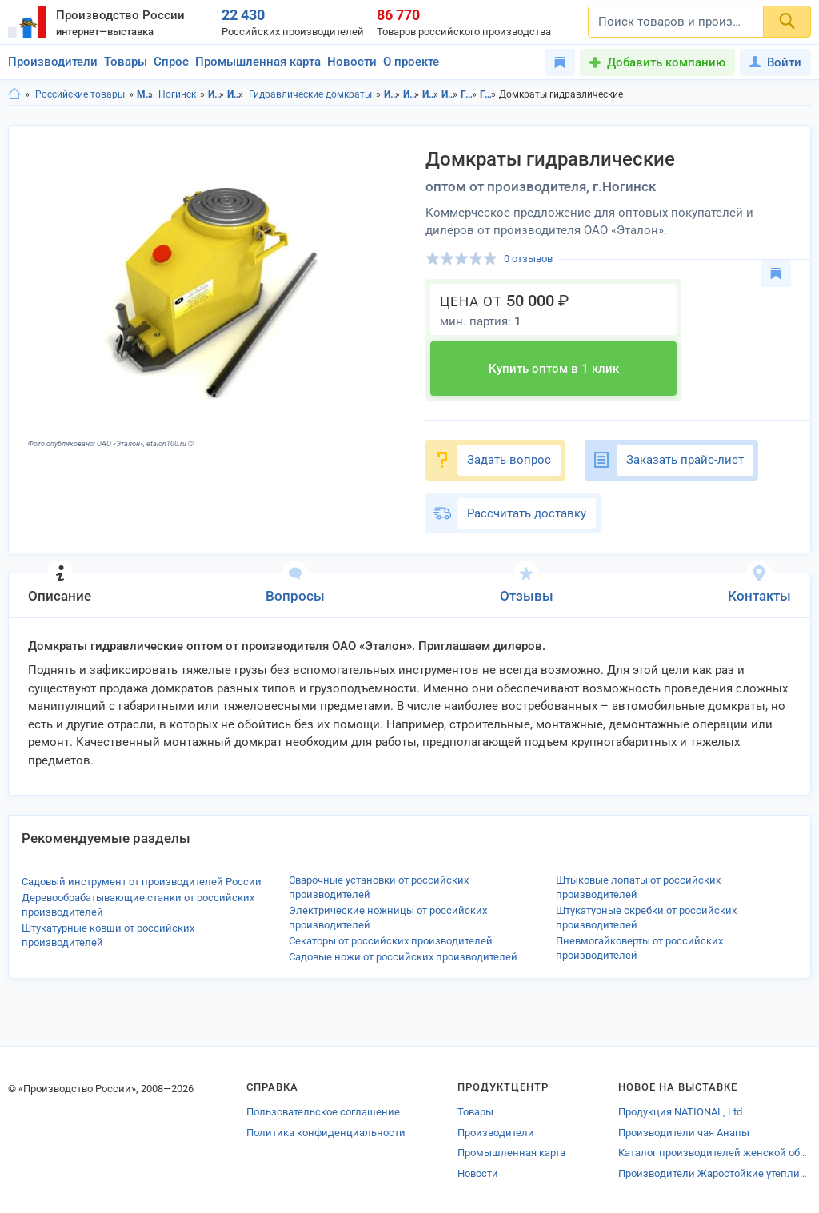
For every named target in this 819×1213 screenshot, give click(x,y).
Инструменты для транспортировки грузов (235, 94)
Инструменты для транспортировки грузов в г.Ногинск (449, 94)
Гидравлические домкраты (310, 94)
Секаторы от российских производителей (391, 941)
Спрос (171, 61)
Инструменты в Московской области (392, 94)
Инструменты (216, 94)
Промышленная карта (258, 61)
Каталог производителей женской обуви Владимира (714, 1153)
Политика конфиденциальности (326, 1133)
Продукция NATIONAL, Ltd (680, 1112)
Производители (53, 61)
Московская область (145, 94)
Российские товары (80, 94)
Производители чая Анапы (683, 1133)
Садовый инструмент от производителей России (142, 882)
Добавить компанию (666, 62)
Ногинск (177, 94)
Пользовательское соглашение (323, 1112)
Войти (775, 62)
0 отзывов (528, 259)
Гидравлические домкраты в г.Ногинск (488, 94)
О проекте (411, 61)
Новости (352, 61)
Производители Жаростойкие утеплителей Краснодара (714, 1173)
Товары (125, 61)
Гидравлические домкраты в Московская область (469, 94)
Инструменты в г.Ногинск (411, 94)
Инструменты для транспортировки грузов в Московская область (430, 94)
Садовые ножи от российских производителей (403, 957)
